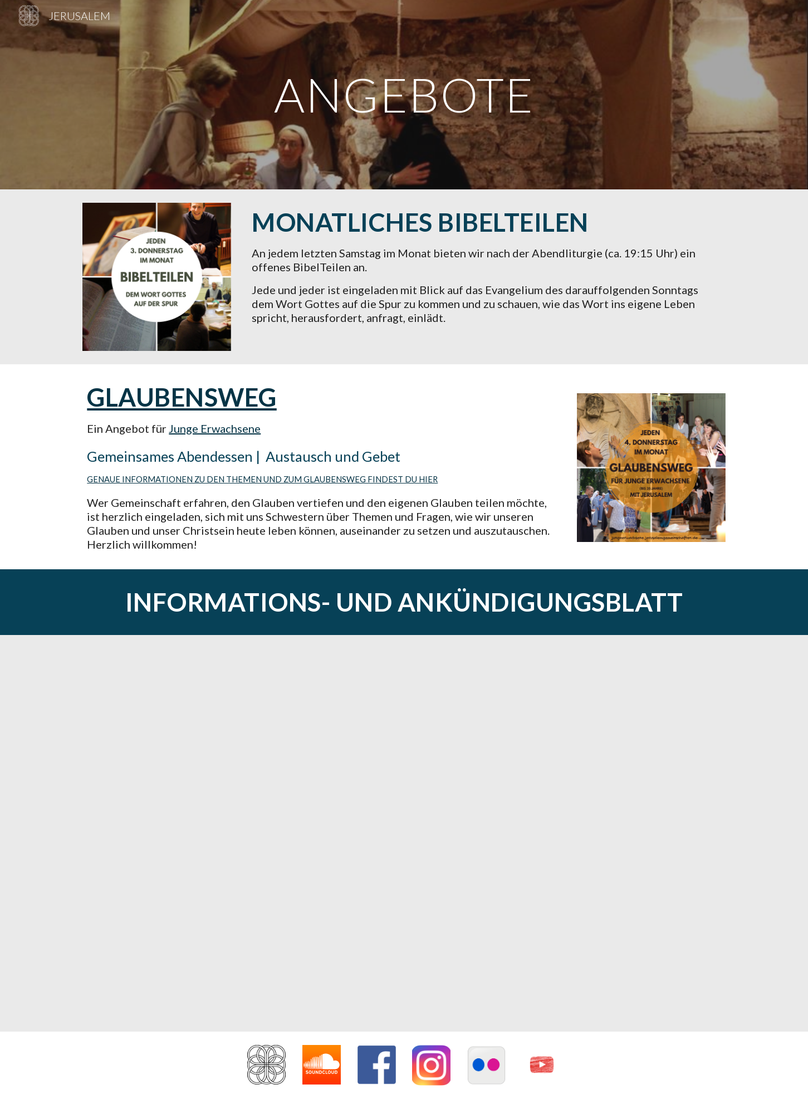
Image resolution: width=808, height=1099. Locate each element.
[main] (404, 94)
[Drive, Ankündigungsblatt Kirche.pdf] (403, 833)
